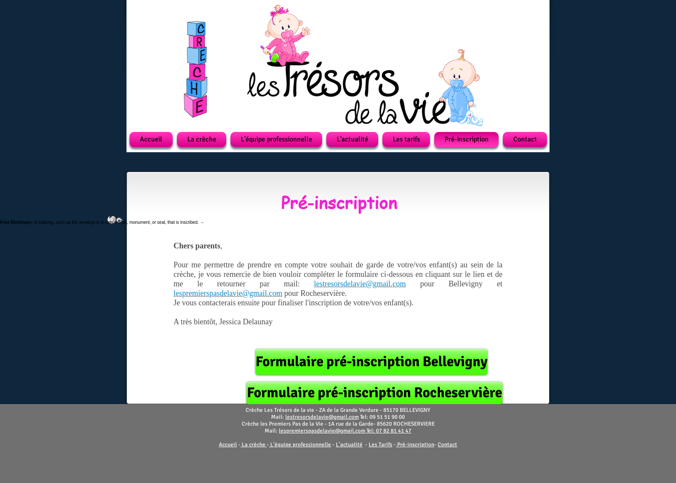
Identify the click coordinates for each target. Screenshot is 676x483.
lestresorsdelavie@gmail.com (322, 417)
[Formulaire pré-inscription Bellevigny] (371, 362)
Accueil (228, 444)
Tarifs (385, 444)
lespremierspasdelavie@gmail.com (322, 430)
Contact (447, 444)
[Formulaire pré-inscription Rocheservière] (374, 393)
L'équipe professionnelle (300, 444)
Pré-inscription (415, 444)
